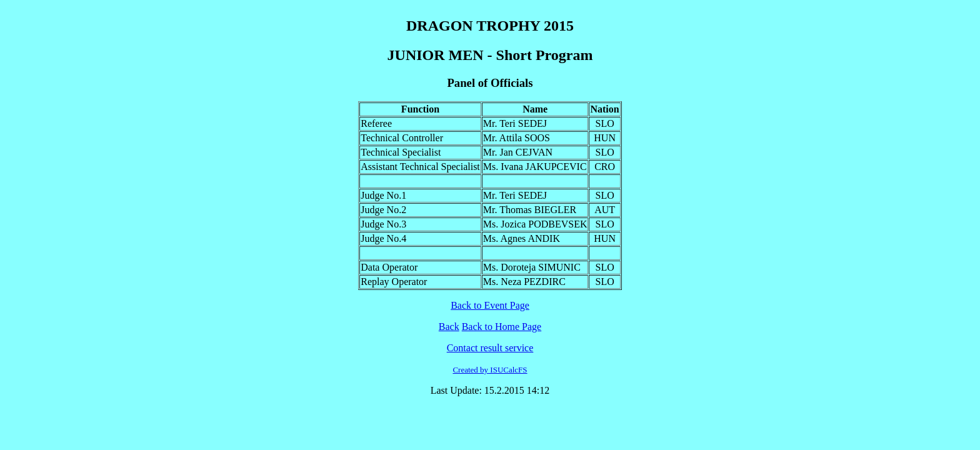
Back (449, 326)
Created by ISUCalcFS (489, 369)
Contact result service (490, 347)
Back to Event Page (490, 305)
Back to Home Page (502, 326)
